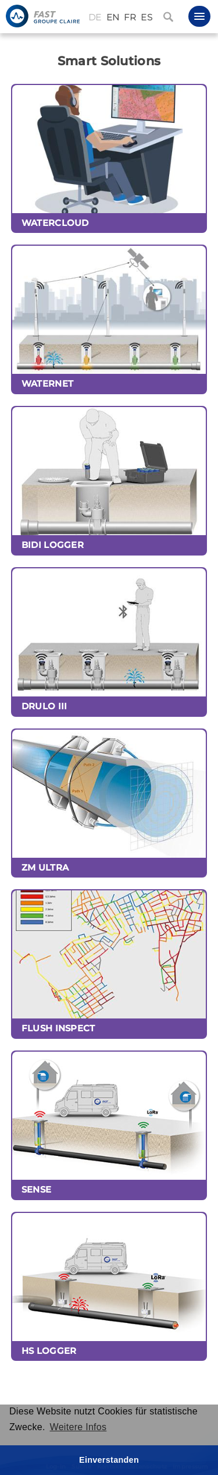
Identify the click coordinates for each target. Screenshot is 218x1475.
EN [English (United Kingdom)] (113, 17)
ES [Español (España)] (146, 17)
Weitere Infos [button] (78, 1427)
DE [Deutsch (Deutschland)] (95, 17)
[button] (199, 16)
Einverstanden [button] (109, 1460)
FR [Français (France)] (130, 17)
